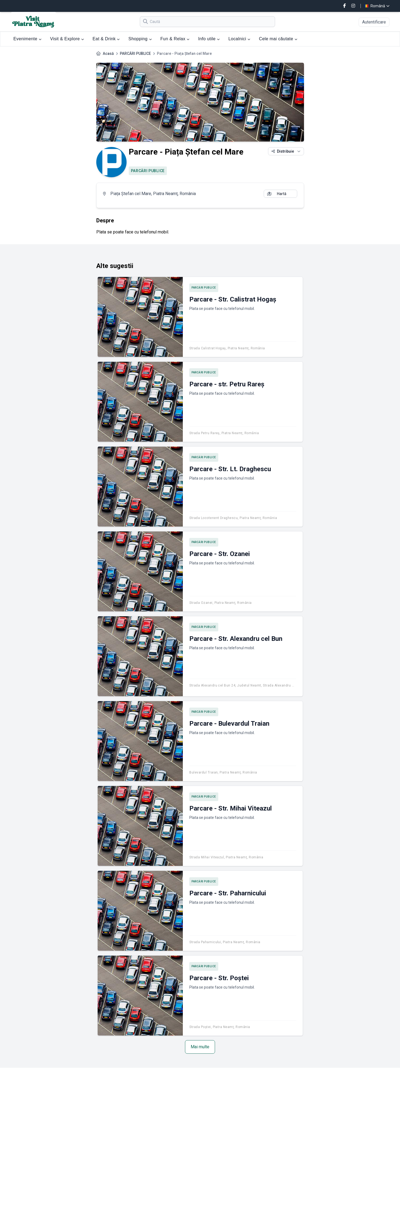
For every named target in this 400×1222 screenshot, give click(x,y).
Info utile (209, 38)
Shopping (140, 38)
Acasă (108, 53)
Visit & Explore (67, 38)
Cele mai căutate (278, 38)
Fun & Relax (175, 38)
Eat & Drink (106, 38)
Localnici (239, 38)
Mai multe (200, 1046)
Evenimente (28, 38)
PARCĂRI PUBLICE (135, 53)
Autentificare (374, 22)
